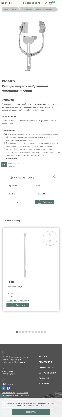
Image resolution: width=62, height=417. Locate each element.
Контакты (44, 383)
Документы (44, 378)
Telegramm (3, 388)
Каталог (43, 356)
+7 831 (9, 371)
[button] (17, 332)
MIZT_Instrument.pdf (16, 165)
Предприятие (45, 362)
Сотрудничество (47, 373)
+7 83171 (9, 374)
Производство (46, 367)
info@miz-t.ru (7, 384)
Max (8, 388)
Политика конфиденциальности (15, 393)
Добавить (47, 202)
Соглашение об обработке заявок (15, 395)
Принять (31, 412)
